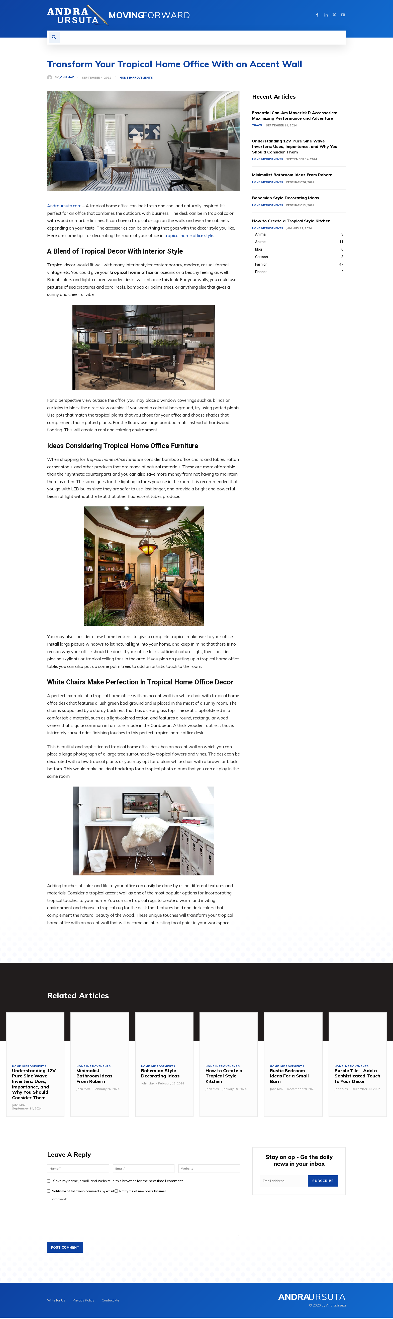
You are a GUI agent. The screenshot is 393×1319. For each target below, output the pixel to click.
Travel (257, 126)
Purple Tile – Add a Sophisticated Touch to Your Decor (357, 1077)
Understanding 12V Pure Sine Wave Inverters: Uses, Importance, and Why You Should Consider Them (298, 147)
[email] (284, 1182)
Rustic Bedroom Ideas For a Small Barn (289, 1077)
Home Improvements (136, 77)
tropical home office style (188, 235)
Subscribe (323, 1182)
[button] (54, 37)
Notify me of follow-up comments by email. (83, 1192)
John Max (66, 77)
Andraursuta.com (64, 205)
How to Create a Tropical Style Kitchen (295, 222)
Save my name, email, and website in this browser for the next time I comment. (118, 1182)
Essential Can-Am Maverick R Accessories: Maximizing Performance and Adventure (299, 115)
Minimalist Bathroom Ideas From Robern (297, 175)
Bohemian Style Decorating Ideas (289, 199)
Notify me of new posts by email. (143, 1192)
